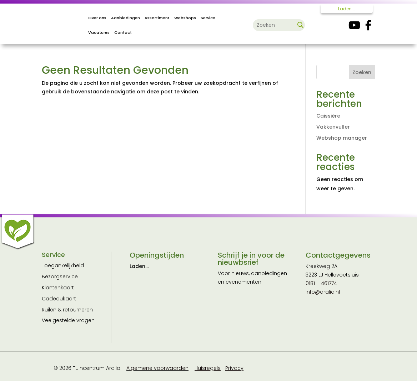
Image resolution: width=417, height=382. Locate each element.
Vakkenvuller (333, 126)
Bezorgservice (60, 276)
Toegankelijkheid (63, 265)
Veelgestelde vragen (68, 320)
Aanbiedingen (125, 18)
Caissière (328, 115)
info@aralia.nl (323, 291)
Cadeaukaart (59, 298)
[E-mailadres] (252, 299)
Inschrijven (252, 333)
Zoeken (361, 72)
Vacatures (99, 32)
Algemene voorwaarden (157, 369)
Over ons (97, 18)
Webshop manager (341, 137)
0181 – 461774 (321, 283)
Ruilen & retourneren (67, 309)
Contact (123, 32)
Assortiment (157, 18)
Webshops (185, 18)
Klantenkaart (58, 287)
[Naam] (252, 315)
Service (208, 18)
